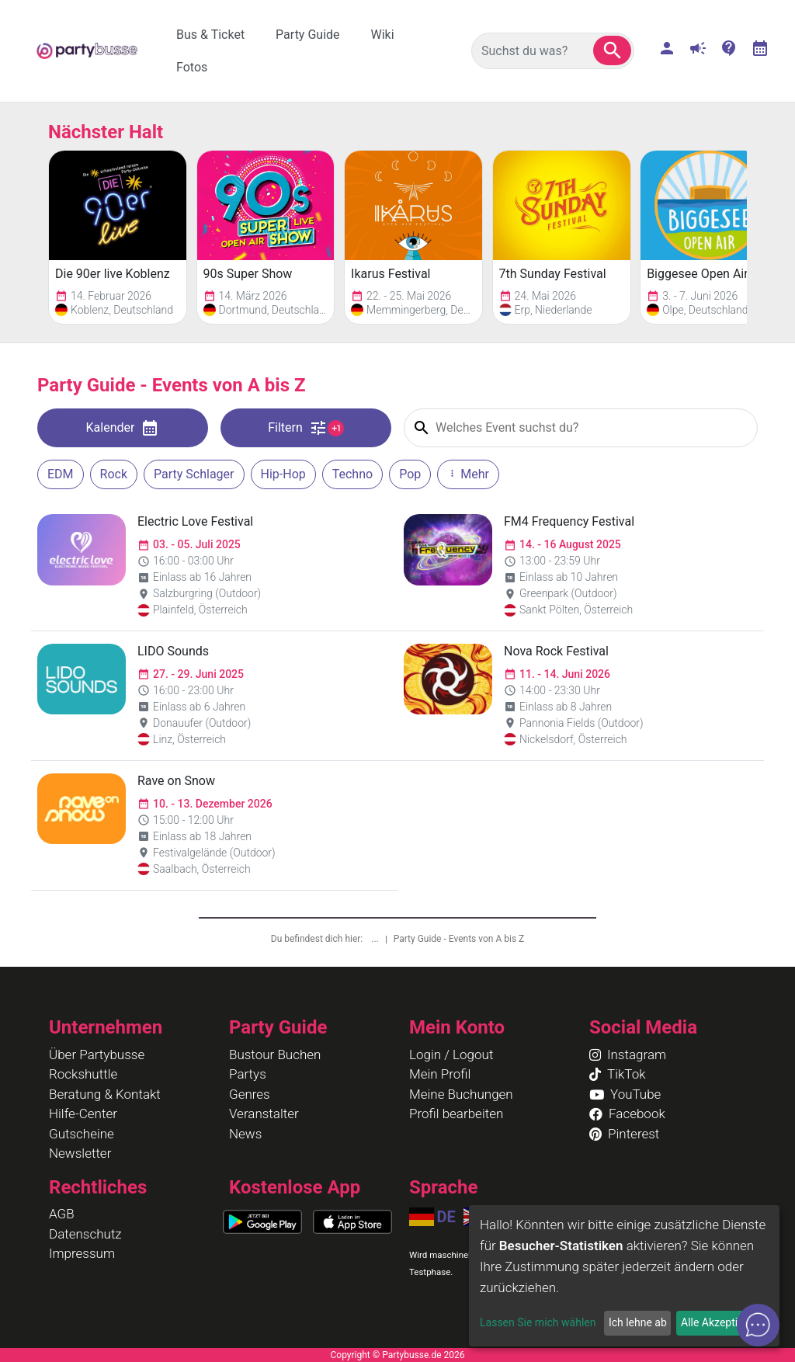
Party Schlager (194, 474)
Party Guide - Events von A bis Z (459, 938)
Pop (410, 474)
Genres (249, 1094)
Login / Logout (451, 1054)
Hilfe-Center (83, 1113)
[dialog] (624, 1275)
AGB (62, 1213)
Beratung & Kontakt (105, 1094)
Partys (247, 1074)
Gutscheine (81, 1133)
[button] (612, 50)
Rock (113, 474)
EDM (60, 474)
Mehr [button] (468, 474)
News (245, 1133)
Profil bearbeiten (456, 1113)
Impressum (82, 1253)
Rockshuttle (83, 1074)
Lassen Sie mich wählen (537, 1322)
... (375, 938)
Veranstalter (264, 1113)
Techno (352, 474)
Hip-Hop (283, 474)
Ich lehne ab (638, 1322)
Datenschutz (85, 1234)
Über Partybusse (96, 1054)
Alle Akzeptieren (720, 1322)
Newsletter (80, 1153)
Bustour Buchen (275, 1054)
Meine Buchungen (461, 1094)
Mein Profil (439, 1074)
